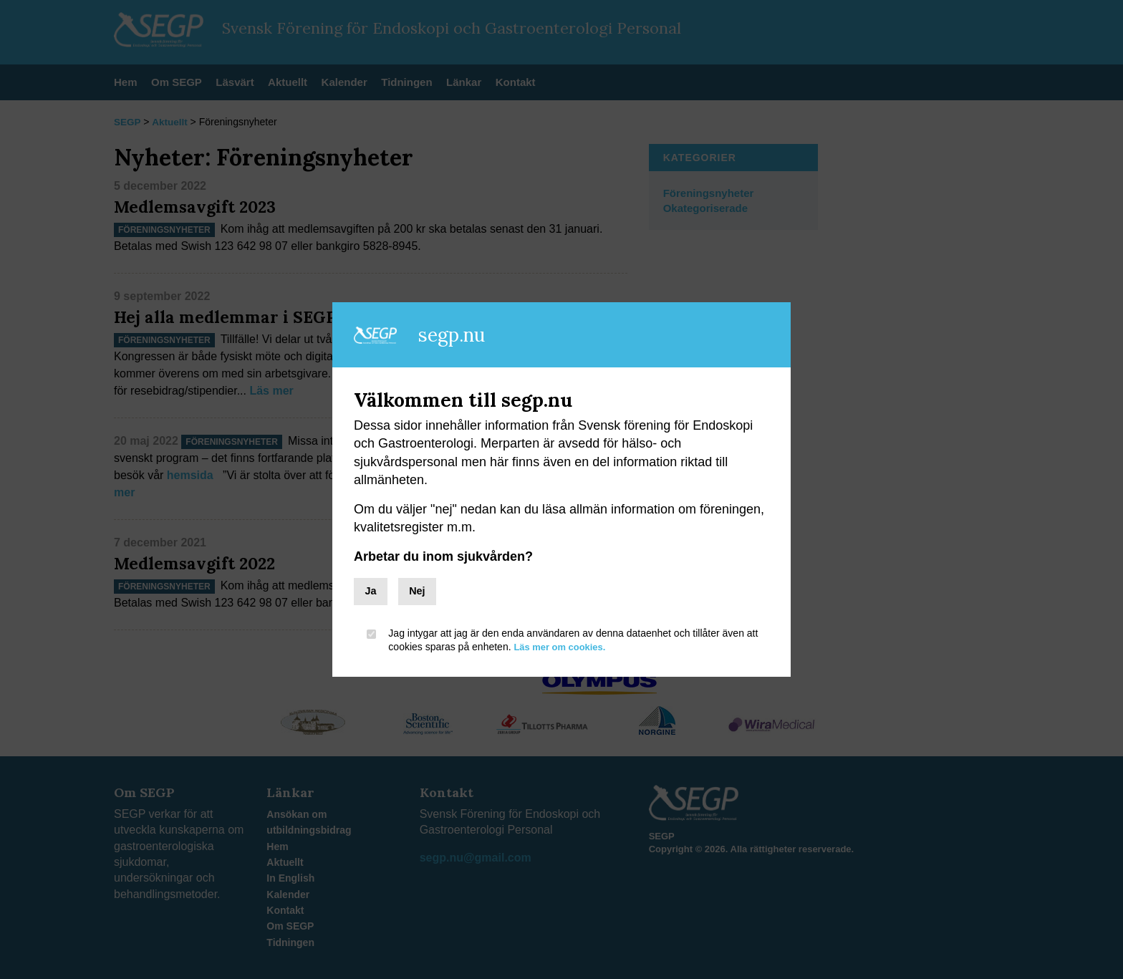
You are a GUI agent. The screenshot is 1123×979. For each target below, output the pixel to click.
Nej (417, 591)
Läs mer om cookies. (563, 646)
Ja (370, 591)
